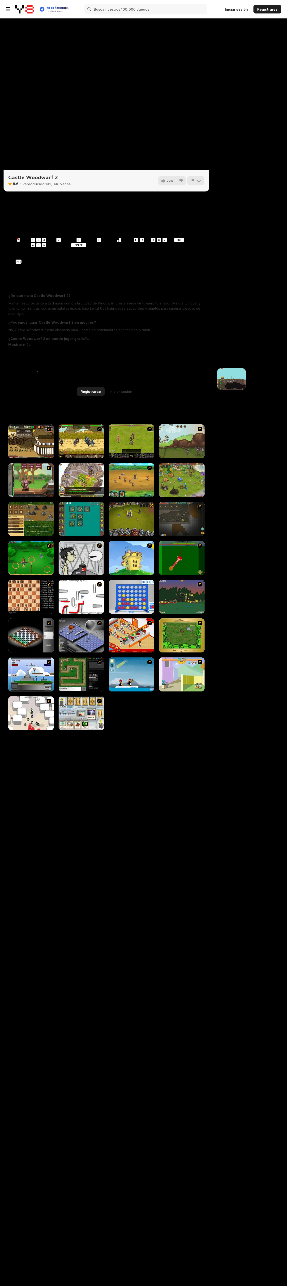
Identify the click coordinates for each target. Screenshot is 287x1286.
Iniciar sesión (236, 9)
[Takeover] (81, 480)
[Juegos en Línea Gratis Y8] (24, 9)
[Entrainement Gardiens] (31, 558)
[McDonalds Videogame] (131, 635)
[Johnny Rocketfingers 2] (81, 558)
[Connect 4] (131, 597)
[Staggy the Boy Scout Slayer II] (182, 597)
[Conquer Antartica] (131, 674)
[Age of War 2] (31, 441)
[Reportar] (195, 180)
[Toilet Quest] (182, 558)
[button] (19, 344)
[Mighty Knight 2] (131, 480)
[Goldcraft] (31, 519)
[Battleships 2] (81, 635)
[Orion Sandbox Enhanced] (182, 519)
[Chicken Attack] (131, 558)
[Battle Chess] (31, 597)
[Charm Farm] (182, 480)
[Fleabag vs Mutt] (182, 674)
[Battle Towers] (131, 519)
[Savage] (182, 635)
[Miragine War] (131, 441)
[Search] (89, 9)
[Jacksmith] (31, 480)
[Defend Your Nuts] (182, 441)
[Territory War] (31, 674)
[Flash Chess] (31, 635)
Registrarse (267, 9)
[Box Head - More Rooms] (31, 713)
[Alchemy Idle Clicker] (81, 519)
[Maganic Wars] (81, 713)
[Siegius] (81, 441)
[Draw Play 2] (81, 597)
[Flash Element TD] (81, 674)
